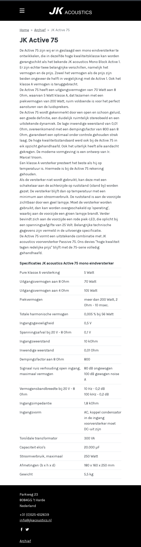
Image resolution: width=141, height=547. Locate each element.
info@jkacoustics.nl (36, 520)
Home (24, 30)
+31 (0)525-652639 (34, 515)
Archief (40, 30)
